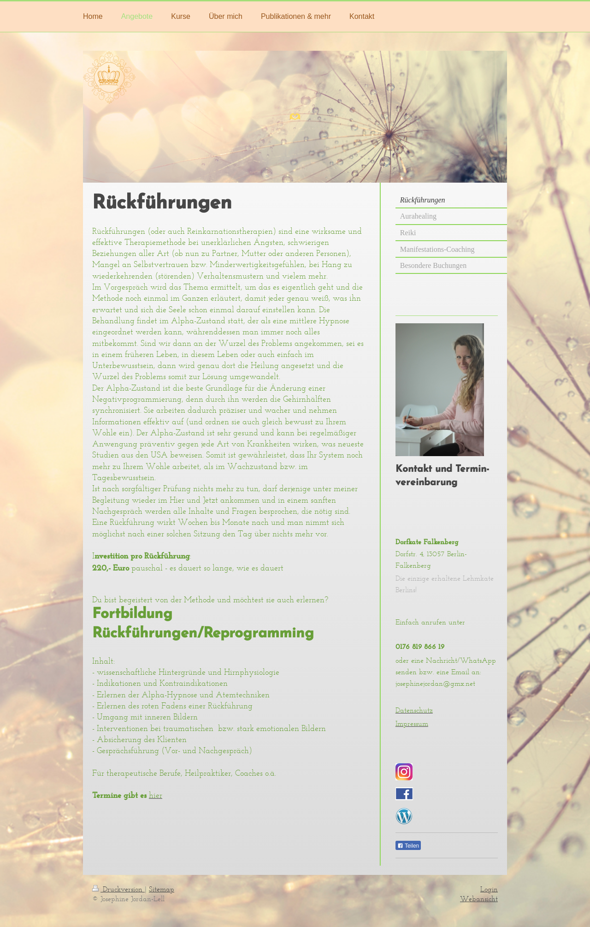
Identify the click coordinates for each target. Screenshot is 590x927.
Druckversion (118, 889)
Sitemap (161, 889)
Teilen (408, 846)
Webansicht (479, 898)
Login (489, 889)
